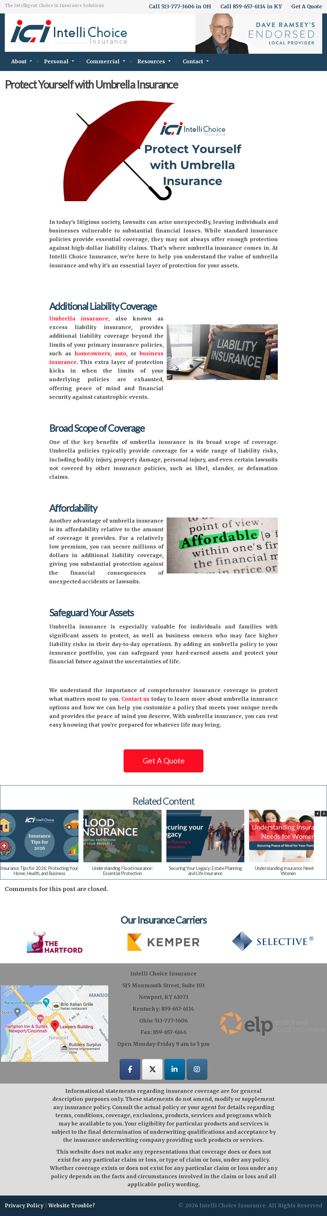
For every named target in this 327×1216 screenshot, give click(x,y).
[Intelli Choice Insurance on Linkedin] (174, 1069)
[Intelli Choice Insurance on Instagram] (197, 1069)
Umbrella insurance (79, 318)
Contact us (135, 699)
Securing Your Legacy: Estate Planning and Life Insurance (205, 870)
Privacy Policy (24, 1205)
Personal (56, 61)
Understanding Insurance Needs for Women (288, 870)
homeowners (90, 353)
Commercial (103, 61)
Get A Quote (306, 6)
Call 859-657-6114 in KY (251, 6)
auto (120, 353)
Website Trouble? (71, 1205)
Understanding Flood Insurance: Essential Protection (122, 870)
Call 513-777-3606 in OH (180, 6)
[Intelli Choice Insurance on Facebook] (130, 1069)
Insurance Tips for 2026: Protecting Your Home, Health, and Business (39, 870)
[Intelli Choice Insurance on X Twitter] (152, 1069)
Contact (193, 61)
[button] (324, 814)
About (19, 61)
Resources (151, 61)
